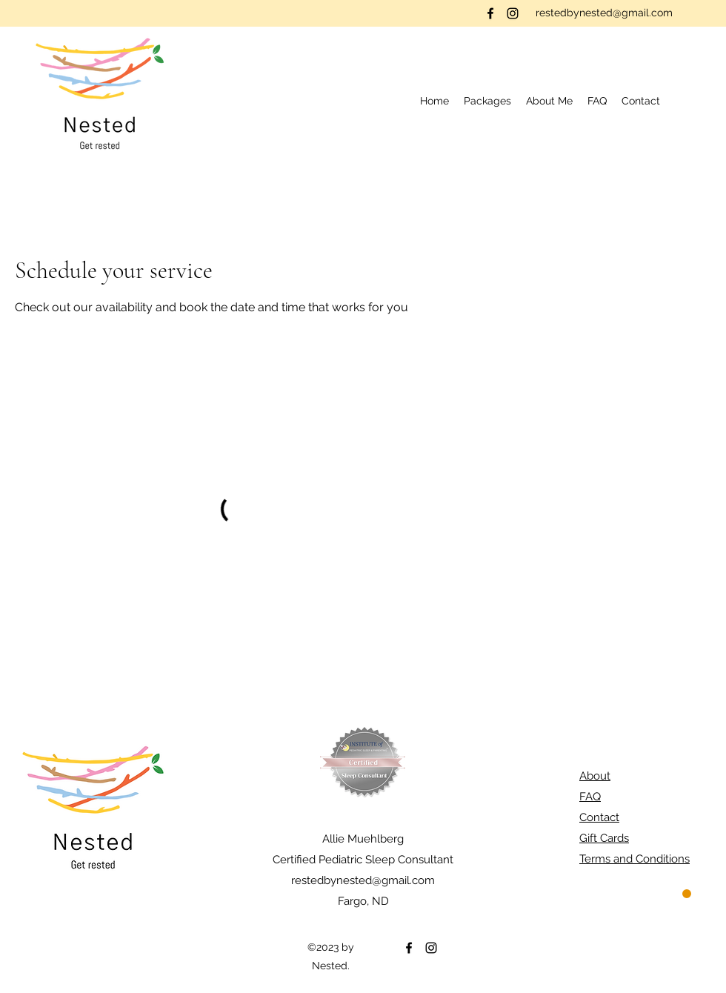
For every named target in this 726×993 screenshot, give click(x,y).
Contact (599, 817)
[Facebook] (490, 13)
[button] (487, 101)
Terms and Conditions (634, 859)
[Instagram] (512, 13)
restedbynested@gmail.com (604, 13)
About (594, 776)
